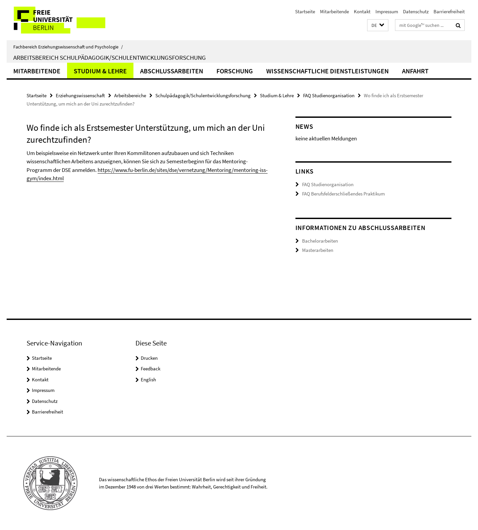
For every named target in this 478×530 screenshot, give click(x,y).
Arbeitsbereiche (130, 95)
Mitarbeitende (334, 11)
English (148, 379)
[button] (377, 25)
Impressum (386, 11)
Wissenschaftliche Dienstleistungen (327, 71)
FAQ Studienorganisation (329, 95)
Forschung (234, 71)
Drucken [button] (149, 358)
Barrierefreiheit (449, 11)
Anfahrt (415, 71)
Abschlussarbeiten (171, 71)
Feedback (150, 368)
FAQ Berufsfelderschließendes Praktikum (343, 193)
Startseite (305, 11)
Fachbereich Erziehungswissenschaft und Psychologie (68, 46)
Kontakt (362, 11)
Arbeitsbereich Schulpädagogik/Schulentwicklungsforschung (109, 57)
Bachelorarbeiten (320, 241)
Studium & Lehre (100, 71)
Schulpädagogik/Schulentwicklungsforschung (203, 95)
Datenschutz (416, 11)
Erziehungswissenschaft (80, 95)
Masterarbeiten (317, 250)
